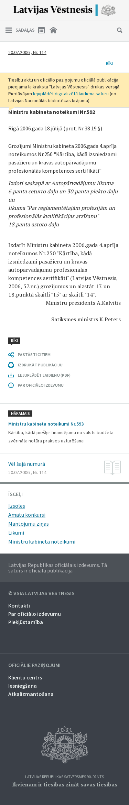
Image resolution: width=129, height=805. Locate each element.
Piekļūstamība (25, 622)
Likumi (16, 532)
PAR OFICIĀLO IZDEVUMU (41, 385)
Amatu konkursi (26, 514)
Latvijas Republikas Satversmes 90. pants (64, 777)
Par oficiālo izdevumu (34, 613)
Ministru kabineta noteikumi (41, 541)
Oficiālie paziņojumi (34, 665)
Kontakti (19, 605)
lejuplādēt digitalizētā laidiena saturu (71, 93)
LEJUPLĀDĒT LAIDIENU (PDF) (44, 375)
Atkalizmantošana (31, 693)
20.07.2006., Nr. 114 (27, 52)
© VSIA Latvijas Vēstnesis (41, 593)
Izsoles (16, 505)
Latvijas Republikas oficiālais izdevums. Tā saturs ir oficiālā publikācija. (57, 567)
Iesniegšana (22, 685)
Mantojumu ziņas (28, 523)
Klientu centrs (25, 677)
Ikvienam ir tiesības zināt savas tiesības (64, 784)
